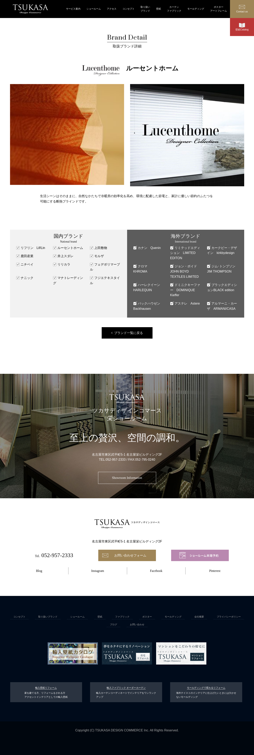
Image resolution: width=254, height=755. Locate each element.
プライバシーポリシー (229, 616)
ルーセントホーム (70, 248)
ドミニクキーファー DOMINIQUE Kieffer (185, 290)
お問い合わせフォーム (130, 555)
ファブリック (122, 616)
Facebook (156, 571)
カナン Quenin (149, 248)
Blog (39, 571)
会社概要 (199, 616)
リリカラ (63, 264)
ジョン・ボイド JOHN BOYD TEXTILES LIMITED (185, 271)
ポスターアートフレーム (218, 9)
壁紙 (158, 8)
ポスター (147, 616)
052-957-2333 (116, 459)
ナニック (27, 278)
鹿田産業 (27, 256)
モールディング (195, 8)
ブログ (113, 624)
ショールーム (93, 8)
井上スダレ (65, 256)
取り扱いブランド (145, 9)
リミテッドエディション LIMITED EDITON (185, 253)
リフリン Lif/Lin (33, 248)
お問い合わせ (137, 624)
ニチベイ (27, 264)
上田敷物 (100, 248)
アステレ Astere (187, 303)
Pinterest (214, 571)
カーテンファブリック (174, 9)
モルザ (99, 256)
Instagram (97, 571)
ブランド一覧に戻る (128, 333)
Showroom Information (127, 477)
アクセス (111, 8)
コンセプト (128, 8)
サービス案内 (73, 8)
